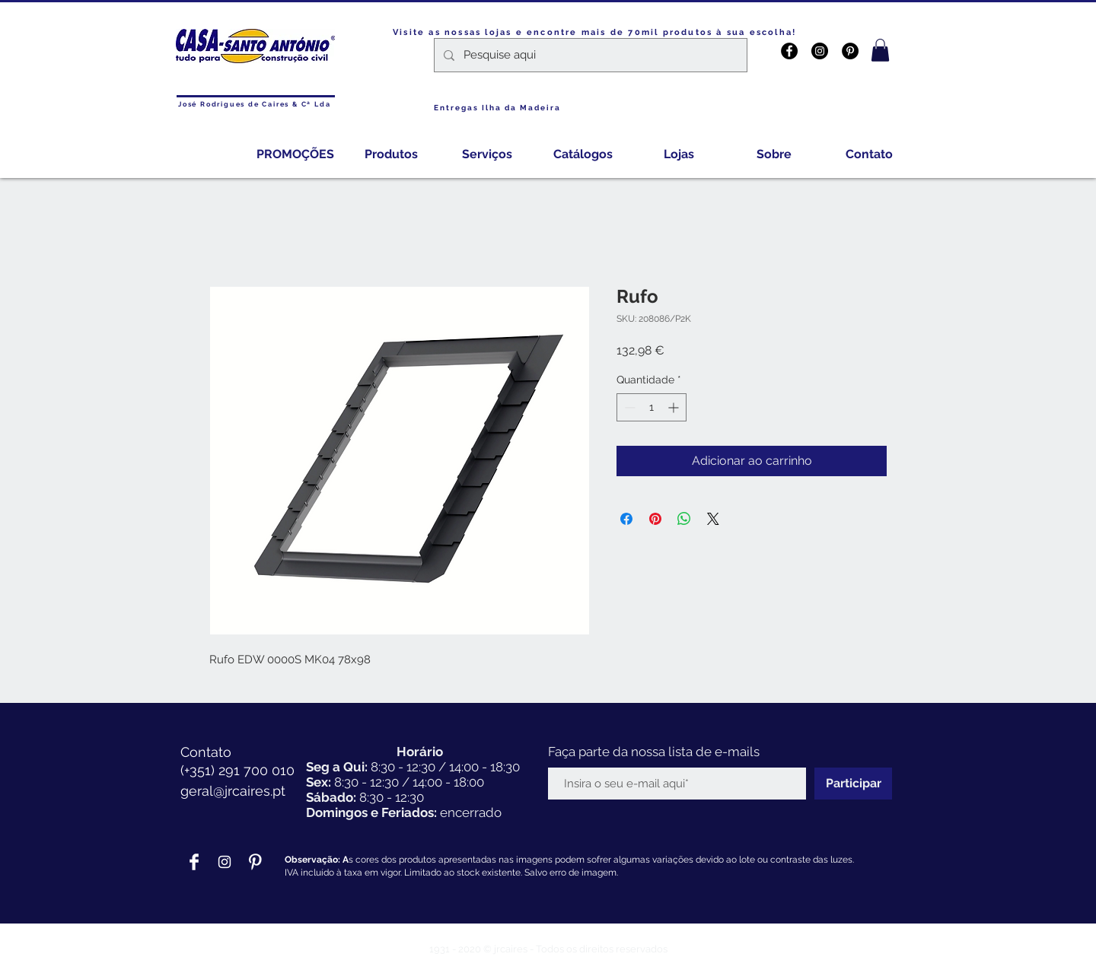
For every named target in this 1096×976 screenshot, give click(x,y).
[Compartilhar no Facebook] (626, 519)
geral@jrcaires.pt (232, 791)
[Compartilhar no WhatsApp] (684, 519)
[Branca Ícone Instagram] (224, 862)
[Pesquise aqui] (589, 55)
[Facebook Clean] (194, 862)
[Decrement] (628, 407)
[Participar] (853, 784)
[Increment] (674, 407)
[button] (880, 50)
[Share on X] (713, 519)
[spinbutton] (651, 407)
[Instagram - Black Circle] (819, 51)
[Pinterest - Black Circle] (850, 51)
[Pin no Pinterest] (655, 519)
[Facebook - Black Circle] (789, 51)
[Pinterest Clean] (255, 862)
